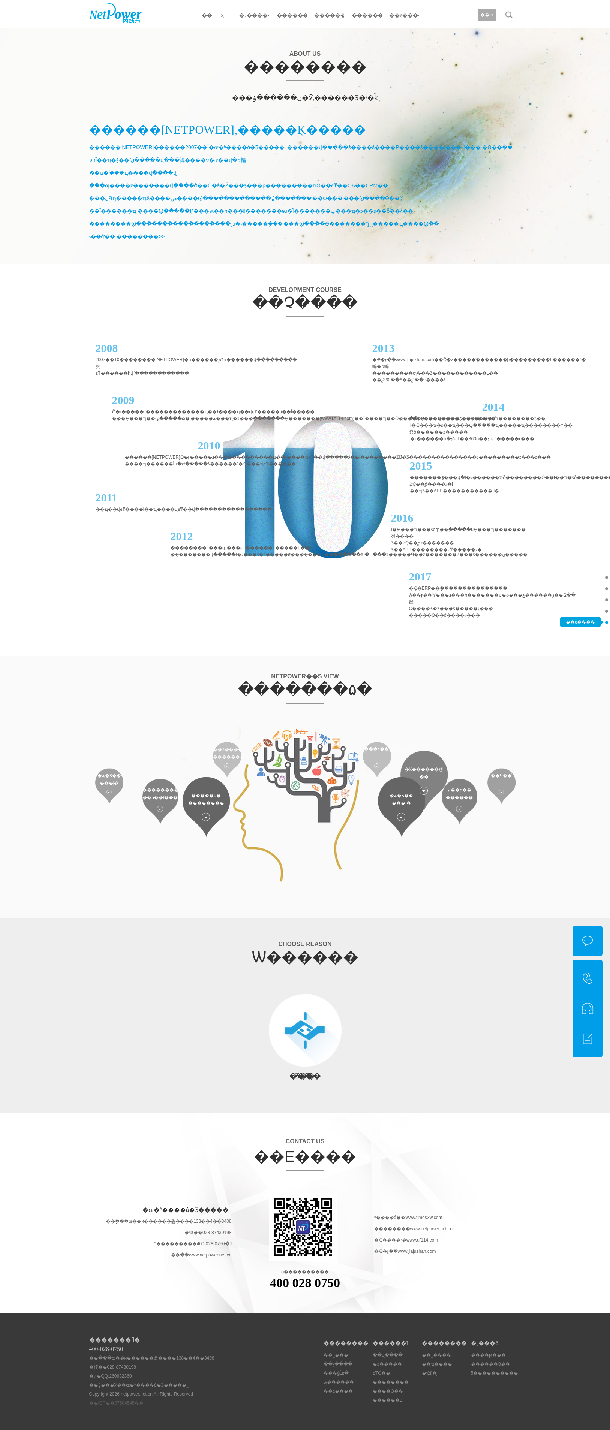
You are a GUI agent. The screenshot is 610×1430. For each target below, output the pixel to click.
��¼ (486, 15)
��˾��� (580, 577)
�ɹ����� (254, 15)
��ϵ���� (404, 15)
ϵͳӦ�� (381, 1373)
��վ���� (388, 1355)
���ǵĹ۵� (580, 599)
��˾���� (436, 1355)
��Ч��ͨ (501, 775)
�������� (329, 15)
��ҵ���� (437, 1364)
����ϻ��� (488, 1355)
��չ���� (580, 588)
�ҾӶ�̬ (429, 1373)
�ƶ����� (387, 1364)
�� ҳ (213, 15)
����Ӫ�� (388, 1391)
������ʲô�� (490, 1364)
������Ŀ (292, 15)
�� (146, 797)
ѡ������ (580, 611)
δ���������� (495, 1373)
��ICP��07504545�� (116, 1403)
